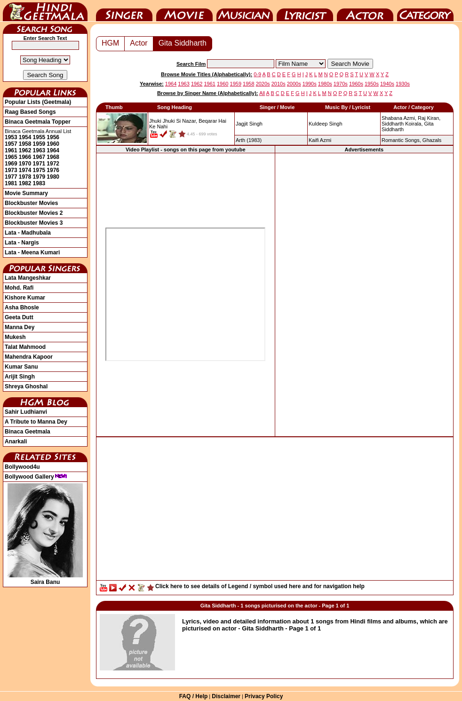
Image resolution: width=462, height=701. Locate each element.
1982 (25, 183)
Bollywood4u (22, 467)
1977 (11, 176)
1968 (53, 157)
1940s (387, 84)
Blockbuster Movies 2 (34, 213)
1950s (372, 84)
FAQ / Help (193, 696)
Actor (365, 11)
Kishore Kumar (25, 297)
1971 (39, 163)
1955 (39, 137)
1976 (53, 170)
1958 (25, 144)
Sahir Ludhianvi (26, 412)
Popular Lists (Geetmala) (38, 102)
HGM (110, 43)
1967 (39, 157)
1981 (11, 183)
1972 (53, 163)
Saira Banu (45, 578)
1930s (403, 84)
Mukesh (15, 337)
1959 (39, 144)
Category (425, 11)
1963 (39, 150)
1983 (39, 183)
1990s (310, 84)
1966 (25, 157)
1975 (39, 170)
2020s (263, 84)
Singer (124, 11)
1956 (53, 137)
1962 (25, 150)
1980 (53, 176)
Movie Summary (26, 193)
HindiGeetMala (45, 11)
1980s (325, 84)
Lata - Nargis (22, 242)
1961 (11, 150)
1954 (25, 137)
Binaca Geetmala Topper (38, 121)
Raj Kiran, (429, 118)
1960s (356, 84)
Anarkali (16, 441)
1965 (11, 157)
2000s (294, 84)
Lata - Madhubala (28, 232)
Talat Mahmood (25, 347)
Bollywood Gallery (36, 476)
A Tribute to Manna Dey (36, 421)
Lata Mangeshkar (28, 278)
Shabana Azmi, (399, 118)
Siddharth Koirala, (402, 123)
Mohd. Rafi (19, 287)
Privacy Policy (264, 696)
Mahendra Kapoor (29, 357)
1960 (53, 144)
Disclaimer (226, 696)
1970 (25, 163)
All (262, 93)
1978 (25, 176)
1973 (11, 170)
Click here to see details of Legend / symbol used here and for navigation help (260, 586)
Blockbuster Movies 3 (34, 223)
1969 (11, 163)
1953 (11, 137)
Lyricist (305, 11)
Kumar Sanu (21, 366)
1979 (39, 176)
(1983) (249, 140)
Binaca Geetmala (27, 431)
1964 (53, 150)
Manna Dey (19, 327)
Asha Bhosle (22, 307)
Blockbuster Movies (31, 203)
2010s (278, 84)
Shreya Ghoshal (26, 386)
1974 (25, 170)
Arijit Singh (20, 376)
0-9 (257, 74)
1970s (341, 84)
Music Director (244, 11)
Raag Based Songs (30, 112)
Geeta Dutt (19, 317)
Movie (184, 11)
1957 (11, 144)
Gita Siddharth (183, 43)
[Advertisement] (364, 294)
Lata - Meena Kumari (32, 252)
